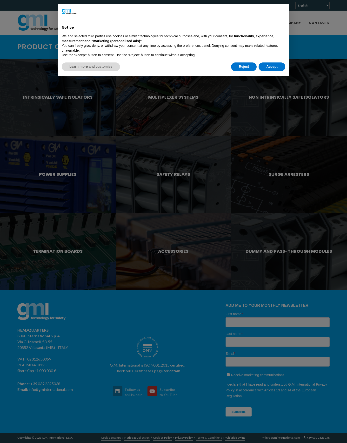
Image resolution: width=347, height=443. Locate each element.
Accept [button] (272, 66)
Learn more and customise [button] (90, 66)
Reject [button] (244, 66)
